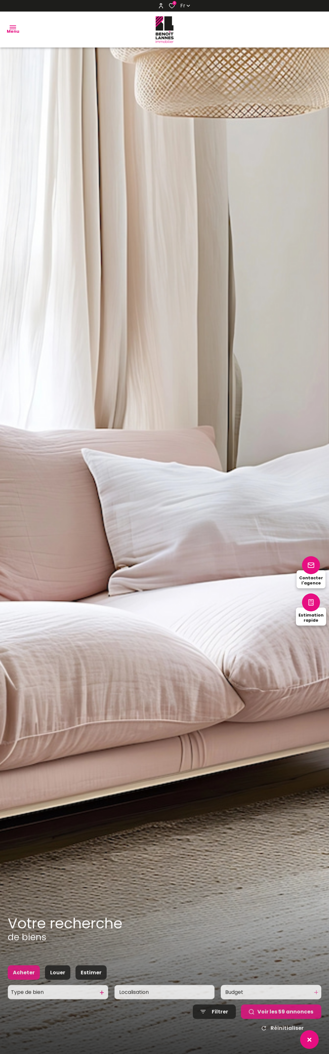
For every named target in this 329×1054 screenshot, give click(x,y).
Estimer (91, 979)
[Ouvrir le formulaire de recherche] (214, 1018)
